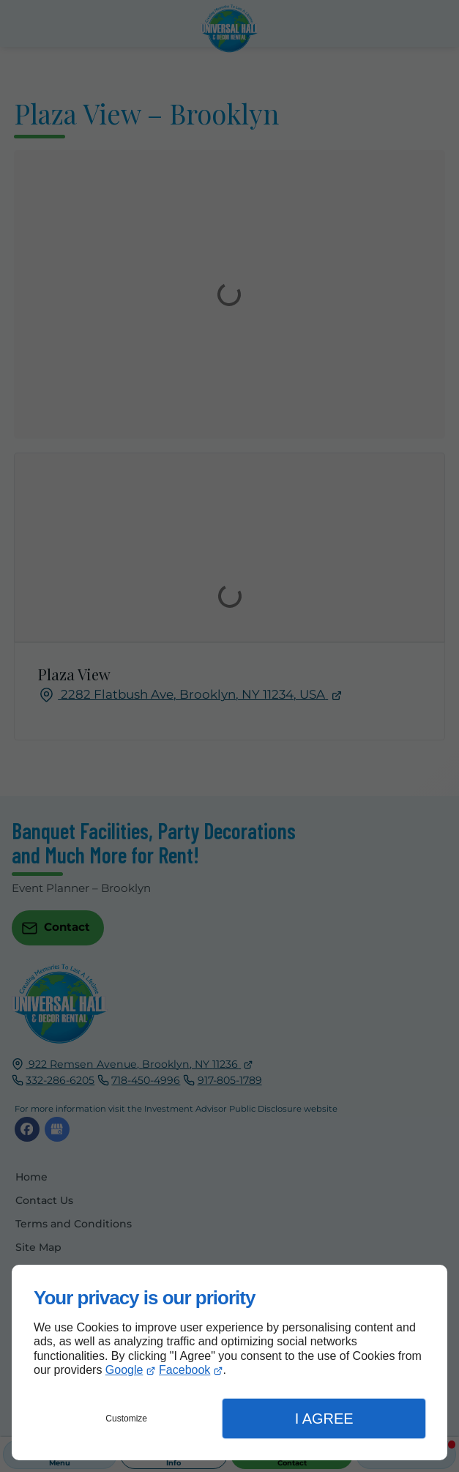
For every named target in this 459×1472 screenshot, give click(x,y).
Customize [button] (126, 1418)
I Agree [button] (324, 1418)
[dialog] (229, 1362)
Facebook (184, 1370)
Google (124, 1370)
